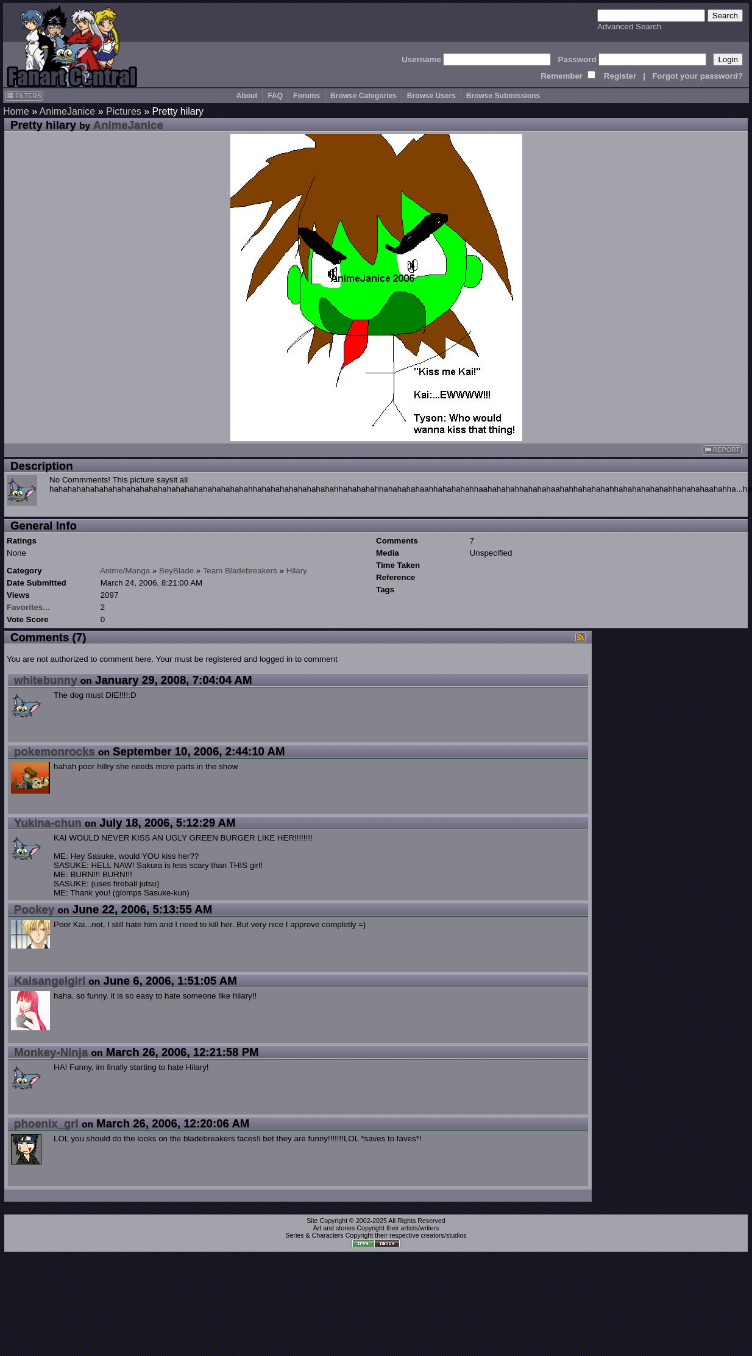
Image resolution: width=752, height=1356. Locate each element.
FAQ (275, 95)
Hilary (296, 570)
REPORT (722, 450)
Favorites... (28, 607)
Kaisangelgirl (49, 980)
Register (620, 76)
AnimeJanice (68, 111)
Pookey (34, 909)
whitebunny (45, 679)
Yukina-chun (48, 822)
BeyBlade (176, 570)
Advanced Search (629, 26)
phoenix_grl (46, 1123)
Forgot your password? (697, 76)
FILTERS (24, 95)
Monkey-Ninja (51, 1052)
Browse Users (431, 95)
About (247, 95)
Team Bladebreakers (240, 570)
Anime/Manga (125, 570)
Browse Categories (363, 95)
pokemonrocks (54, 751)
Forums (306, 95)
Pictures (123, 111)
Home (16, 111)
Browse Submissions (503, 95)
